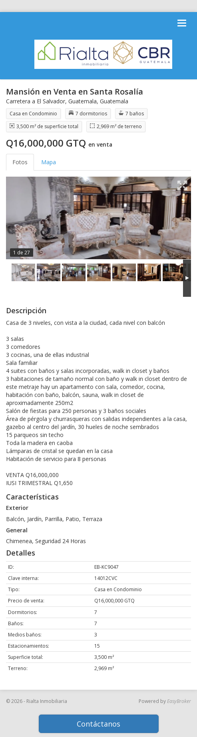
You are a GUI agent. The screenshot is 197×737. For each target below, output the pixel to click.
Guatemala (82, 101)
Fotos (20, 162)
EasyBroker (179, 701)
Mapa (48, 162)
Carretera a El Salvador (35, 101)
